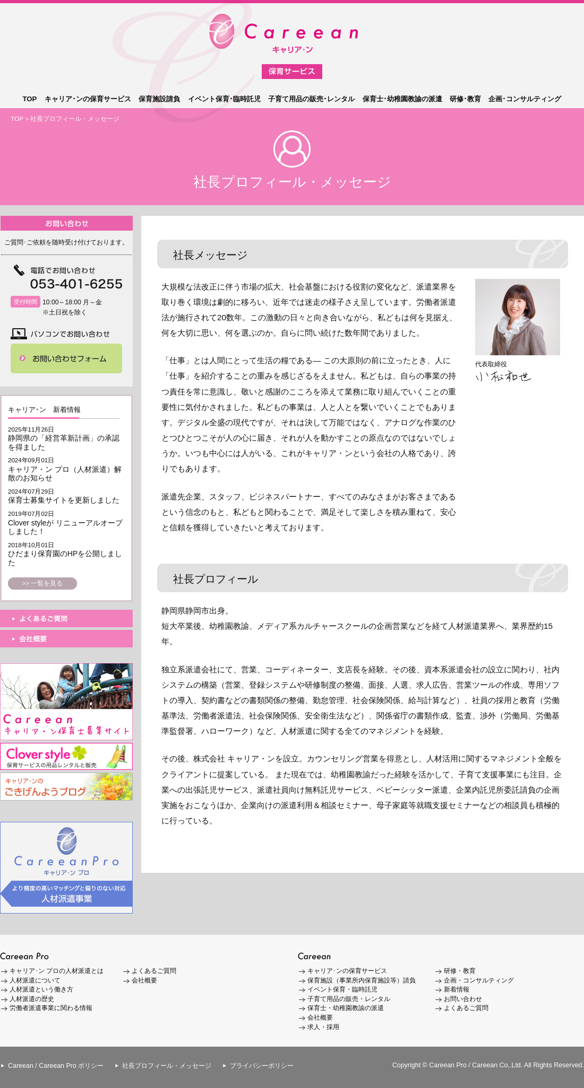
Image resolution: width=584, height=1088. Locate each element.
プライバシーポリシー (262, 1065)
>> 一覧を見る (42, 583)
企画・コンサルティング (479, 980)
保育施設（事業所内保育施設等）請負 (361, 980)
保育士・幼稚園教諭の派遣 (345, 1008)
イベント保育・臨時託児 (342, 989)
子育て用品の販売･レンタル (311, 99)
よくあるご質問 (154, 971)
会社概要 (144, 980)
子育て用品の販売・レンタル (348, 999)
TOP (30, 99)
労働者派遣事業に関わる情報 (51, 1008)
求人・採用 (323, 1027)
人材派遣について (35, 980)
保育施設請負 (159, 99)
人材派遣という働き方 (41, 989)
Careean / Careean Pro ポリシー (56, 1065)
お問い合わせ (463, 999)
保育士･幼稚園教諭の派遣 (402, 99)
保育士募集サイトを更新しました (63, 500)
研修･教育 (465, 99)
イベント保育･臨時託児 (224, 99)
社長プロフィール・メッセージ (166, 1065)
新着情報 (456, 989)
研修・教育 (460, 971)
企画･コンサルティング (524, 99)
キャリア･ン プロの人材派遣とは (57, 971)
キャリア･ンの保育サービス (88, 99)
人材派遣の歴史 (32, 999)
